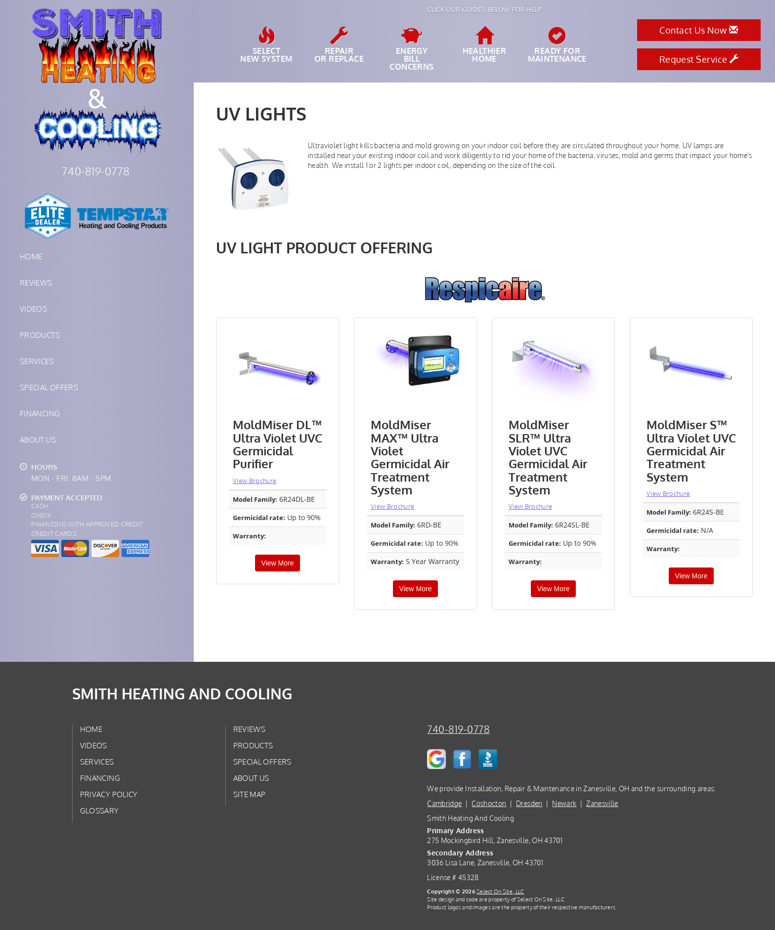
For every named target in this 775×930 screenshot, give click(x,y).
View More (277, 563)
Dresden (529, 803)
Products (40, 334)
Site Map (249, 794)
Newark (564, 803)
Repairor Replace (339, 45)
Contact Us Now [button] (698, 30)
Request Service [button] (699, 59)
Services (37, 361)
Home (31, 256)
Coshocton (489, 803)
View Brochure (254, 481)
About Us (38, 439)
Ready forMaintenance (557, 45)
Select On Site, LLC (500, 891)
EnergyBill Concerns (411, 49)
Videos (33, 308)
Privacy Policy (109, 794)
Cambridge (444, 803)
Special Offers (49, 387)
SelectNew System (266, 45)
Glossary (99, 810)
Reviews (36, 282)
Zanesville (602, 803)
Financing (40, 413)
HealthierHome (485, 45)
